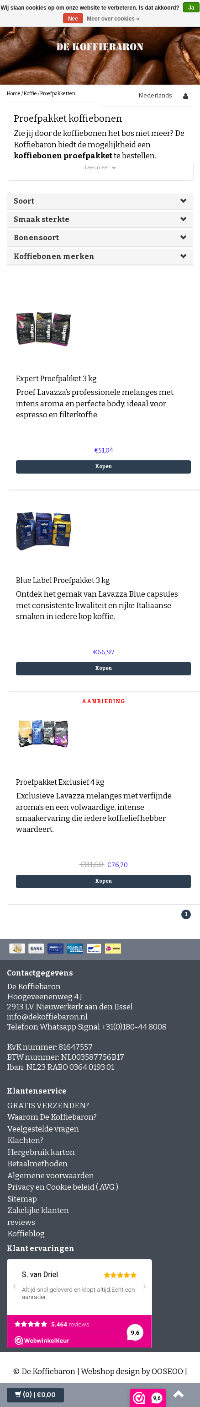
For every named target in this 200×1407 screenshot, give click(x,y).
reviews (21, 1222)
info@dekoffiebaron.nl (47, 1017)
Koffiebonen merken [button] (54, 256)
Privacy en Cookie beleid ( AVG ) (62, 1187)
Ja (191, 8)
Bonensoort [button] (36, 237)
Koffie (30, 94)
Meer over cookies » (113, 19)
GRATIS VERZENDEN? (48, 1106)
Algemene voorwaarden (50, 1176)
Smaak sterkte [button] (41, 219)
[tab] (100, 201)
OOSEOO (167, 1371)
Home (14, 94)
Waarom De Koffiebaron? (52, 1117)
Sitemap (22, 1199)
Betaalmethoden (37, 1164)
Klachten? (25, 1140)
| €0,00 (35, 1395)
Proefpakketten (57, 94)
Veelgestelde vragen (43, 1129)
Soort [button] (24, 201)
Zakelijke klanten (38, 1210)
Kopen (103, 466)
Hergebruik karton (41, 1152)
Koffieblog (26, 1234)
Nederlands (155, 95)
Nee (73, 19)
